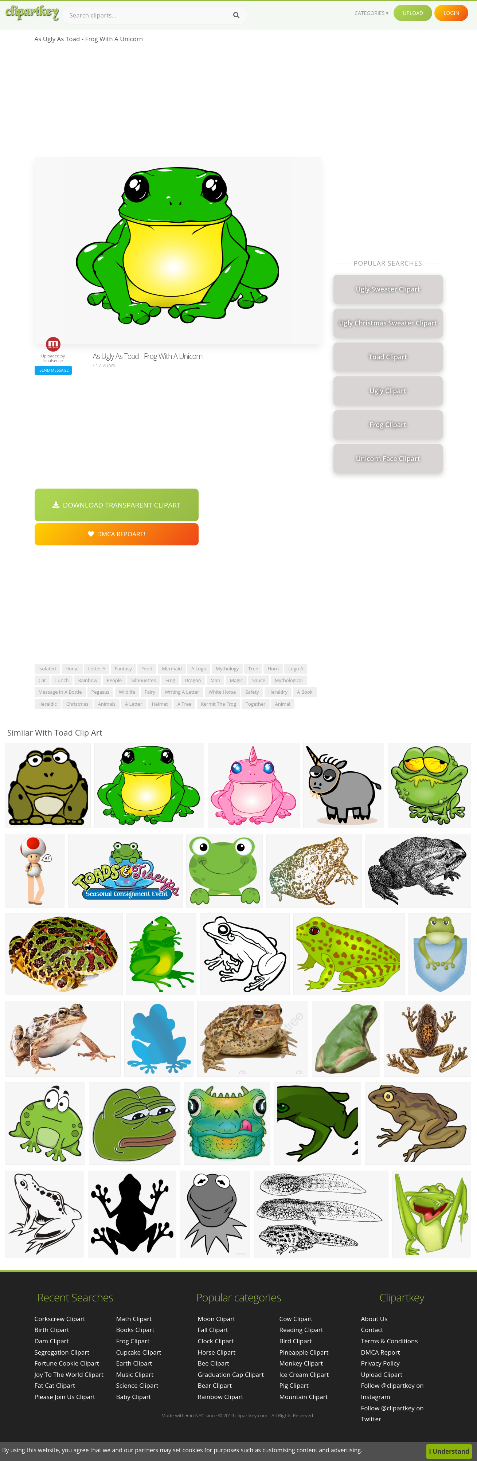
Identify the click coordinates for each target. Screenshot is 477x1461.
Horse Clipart (216, 1352)
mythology (227, 668)
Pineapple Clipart (303, 1352)
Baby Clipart (133, 1397)
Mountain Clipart (303, 1397)
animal (282, 704)
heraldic (48, 704)
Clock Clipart (216, 1341)
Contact (372, 1329)
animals (107, 704)
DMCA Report (380, 1352)
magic (236, 680)
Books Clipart (135, 1329)
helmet (160, 704)
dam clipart (52, 1341)
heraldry (278, 692)
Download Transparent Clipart (116, 505)
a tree (184, 704)
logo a (295, 668)
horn (273, 668)
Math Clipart (134, 1319)
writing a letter (182, 692)
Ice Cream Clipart (304, 1374)
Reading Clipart (301, 1329)
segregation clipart (62, 1352)
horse (72, 668)
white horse (222, 692)
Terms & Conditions (389, 1341)
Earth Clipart (134, 1363)
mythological (289, 680)
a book (304, 692)
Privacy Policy (380, 1363)
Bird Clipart (295, 1341)
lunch (62, 680)
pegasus (100, 692)
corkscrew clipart (60, 1319)
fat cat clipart (55, 1385)
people (114, 680)
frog (170, 680)
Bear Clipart (214, 1385)
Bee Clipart (213, 1363)
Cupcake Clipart (138, 1352)
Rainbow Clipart (220, 1397)
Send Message (53, 370)
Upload (413, 12)
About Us (374, 1319)
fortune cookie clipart (67, 1363)
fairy (150, 692)
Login (451, 12)
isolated (47, 668)
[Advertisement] (178, 102)
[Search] (236, 15)
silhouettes (143, 680)
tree (253, 668)
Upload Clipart (382, 1374)
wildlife (127, 692)
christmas (77, 704)
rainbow (87, 680)
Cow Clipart (295, 1319)
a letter (133, 704)
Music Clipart (135, 1374)
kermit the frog (218, 704)
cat (42, 680)
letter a (97, 668)
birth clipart (52, 1329)
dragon (193, 680)
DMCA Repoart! (116, 534)
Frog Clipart (133, 1341)
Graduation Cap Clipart (231, 1374)
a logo (198, 668)
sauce (258, 680)
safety (252, 692)
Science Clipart (137, 1385)
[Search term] (155, 15)
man (215, 680)
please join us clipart (65, 1397)
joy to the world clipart (69, 1374)
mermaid (172, 668)
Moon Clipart (216, 1319)
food (146, 668)
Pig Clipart (293, 1385)
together (256, 704)
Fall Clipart (213, 1329)
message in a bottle (60, 692)
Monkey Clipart (301, 1363)
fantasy (123, 668)
